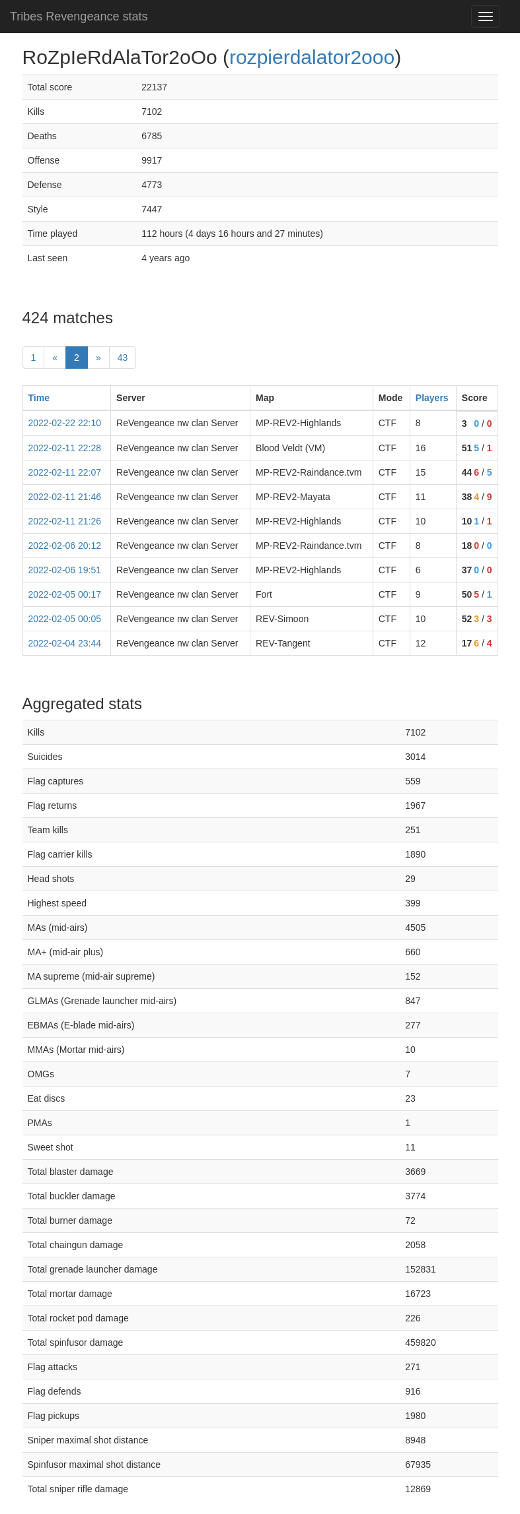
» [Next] (98, 357)
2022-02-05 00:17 (65, 594)
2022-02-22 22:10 (65, 423)
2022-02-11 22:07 (65, 472)
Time (39, 398)
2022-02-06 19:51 (65, 570)
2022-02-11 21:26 (65, 521)
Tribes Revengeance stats (78, 16)
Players (432, 398)
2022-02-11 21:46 (65, 496)
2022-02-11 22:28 (65, 448)
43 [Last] (123, 357)
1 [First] (33, 357)
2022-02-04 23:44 (65, 643)
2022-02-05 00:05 (65, 619)
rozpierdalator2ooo (311, 57)
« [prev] (54, 357)
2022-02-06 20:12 (65, 545)
